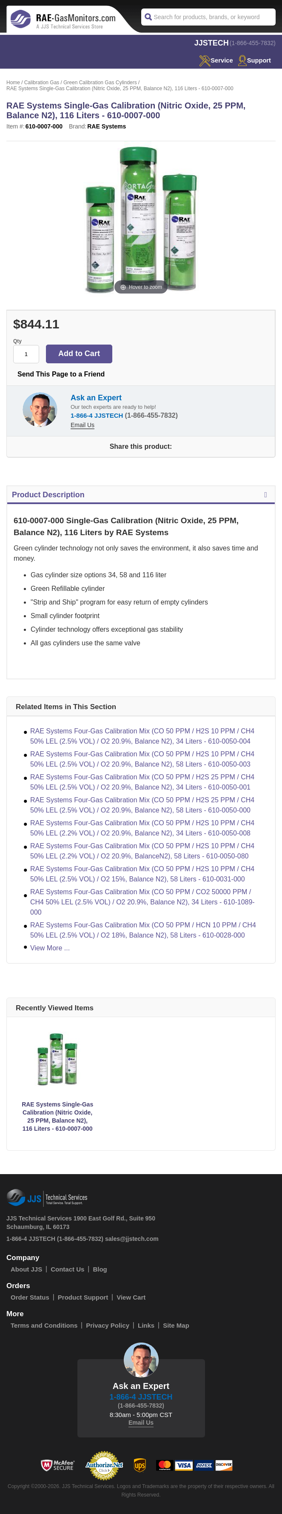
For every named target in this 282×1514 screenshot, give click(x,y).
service (215, 60)
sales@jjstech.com (132, 1238)
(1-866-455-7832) (252, 43)
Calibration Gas (42, 83)
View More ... (50, 948)
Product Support (83, 1297)
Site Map (176, 1325)
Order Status (30, 1297)
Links (146, 1325)
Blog (100, 1269)
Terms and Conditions (44, 1325)
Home (13, 83)
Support (254, 60)
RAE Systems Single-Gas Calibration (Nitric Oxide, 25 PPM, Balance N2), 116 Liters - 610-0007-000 (57, 1116)
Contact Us (67, 1269)
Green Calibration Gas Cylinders (100, 83)
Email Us (82, 425)
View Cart (131, 1297)
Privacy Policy (107, 1325)
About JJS (26, 1269)
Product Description (141, 494)
